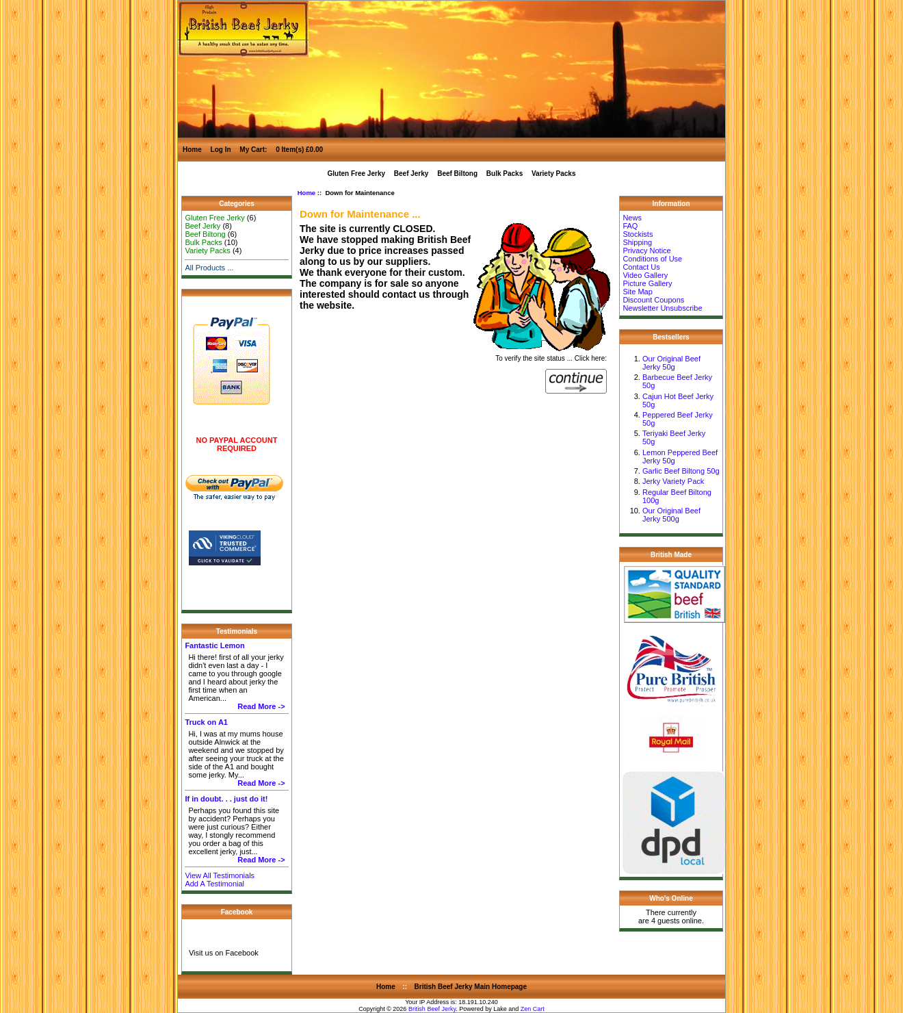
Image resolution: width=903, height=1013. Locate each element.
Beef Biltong (457, 173)
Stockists (638, 234)
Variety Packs (554, 173)
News (632, 218)
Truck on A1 (206, 722)
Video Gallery (645, 275)
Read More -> (261, 706)
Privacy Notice (646, 250)
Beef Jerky (411, 173)
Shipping (637, 242)
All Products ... (209, 268)
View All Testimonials (219, 875)
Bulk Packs (504, 173)
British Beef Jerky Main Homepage (471, 986)
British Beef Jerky (432, 1008)
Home (192, 149)
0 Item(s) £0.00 (299, 149)
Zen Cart (533, 1008)
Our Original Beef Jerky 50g (671, 363)
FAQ (630, 226)
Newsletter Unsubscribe (662, 308)
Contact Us (641, 267)
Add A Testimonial (214, 884)
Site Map (637, 291)
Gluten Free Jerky (356, 173)
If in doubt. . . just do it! (226, 799)
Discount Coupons (653, 300)
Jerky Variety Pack (673, 481)
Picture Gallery (647, 283)
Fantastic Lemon (214, 645)
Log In (221, 149)
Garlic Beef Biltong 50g (681, 471)
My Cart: (254, 149)
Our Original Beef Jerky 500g (671, 514)
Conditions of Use (652, 259)
